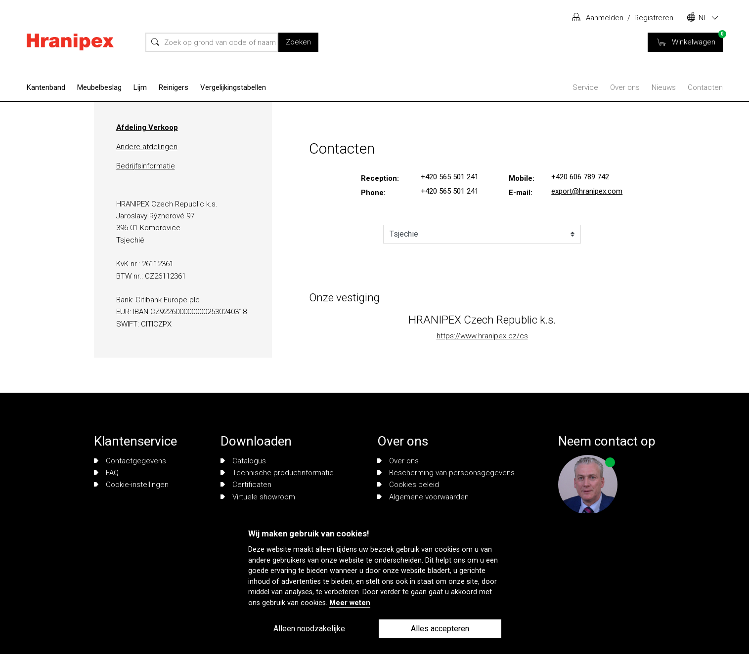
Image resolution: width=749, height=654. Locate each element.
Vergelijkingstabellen (233, 87)
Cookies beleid (408, 484)
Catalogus (243, 460)
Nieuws (664, 87)
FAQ (106, 472)
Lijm (140, 87)
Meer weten (349, 603)
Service (585, 87)
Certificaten (245, 484)
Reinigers (173, 87)
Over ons (625, 87)
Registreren (653, 17)
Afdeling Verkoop (147, 127)
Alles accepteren (440, 628)
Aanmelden (604, 17)
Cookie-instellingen (131, 484)
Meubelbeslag (99, 87)
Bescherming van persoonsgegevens (446, 472)
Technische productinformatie (277, 472)
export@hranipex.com (586, 191)
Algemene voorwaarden (423, 496)
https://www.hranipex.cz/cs (482, 335)
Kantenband (46, 87)
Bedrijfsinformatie (145, 166)
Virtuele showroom (257, 496)
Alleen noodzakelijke (309, 628)
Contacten (705, 87)
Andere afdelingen (146, 146)
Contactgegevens (130, 460)
